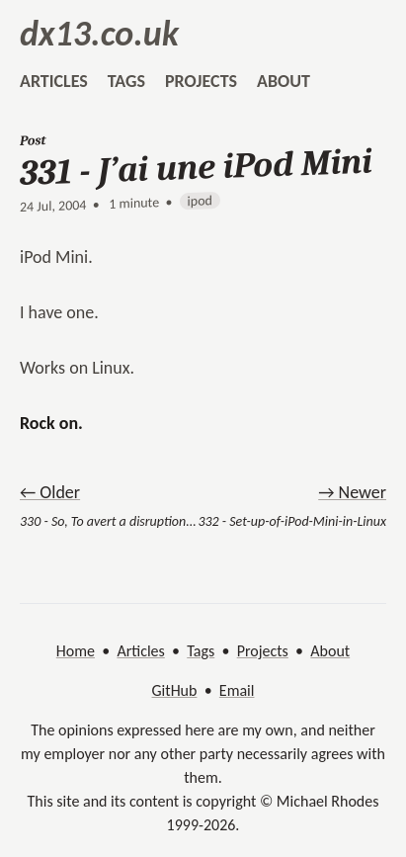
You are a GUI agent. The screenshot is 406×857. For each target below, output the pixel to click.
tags (126, 81)
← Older (50, 492)
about (283, 81)
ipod (200, 201)
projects (201, 81)
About (330, 651)
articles (54, 81)
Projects (262, 651)
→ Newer (352, 492)
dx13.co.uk (99, 33)
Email (237, 690)
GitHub (175, 690)
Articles (140, 651)
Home (75, 651)
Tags (200, 651)
